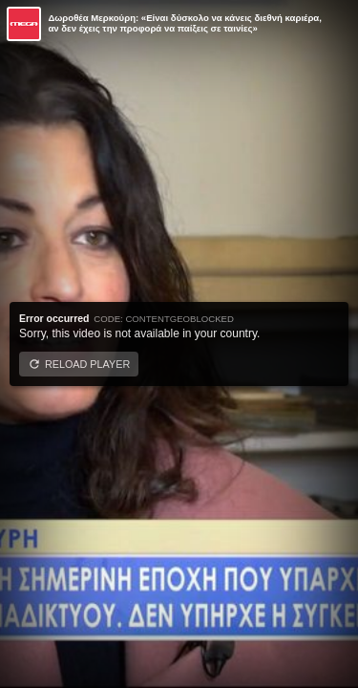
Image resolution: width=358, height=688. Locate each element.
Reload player (87, 364)
